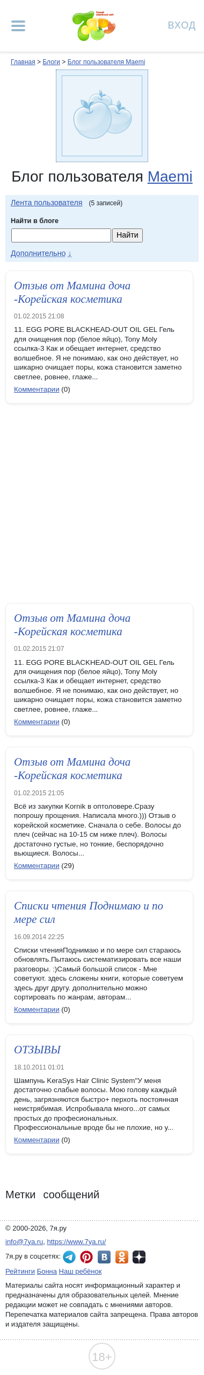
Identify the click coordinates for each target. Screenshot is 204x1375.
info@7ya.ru (24, 1242)
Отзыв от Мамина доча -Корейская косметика (72, 292)
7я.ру (139, 1257)
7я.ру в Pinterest (86, 1257)
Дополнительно (38, 253)
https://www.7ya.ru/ (76, 1242)
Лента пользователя (47, 202)
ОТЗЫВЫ (37, 1049)
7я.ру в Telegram (69, 1257)
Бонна (47, 1271)
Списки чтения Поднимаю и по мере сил (88, 912)
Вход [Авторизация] (182, 24)
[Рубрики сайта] (18, 26)
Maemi (170, 176)
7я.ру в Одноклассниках (121, 1257)
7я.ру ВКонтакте (104, 1257)
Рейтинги (20, 1271)
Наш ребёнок (80, 1271)
